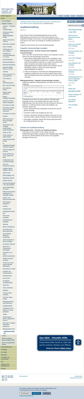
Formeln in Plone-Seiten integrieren (8, 101)
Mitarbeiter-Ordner (8, 178)
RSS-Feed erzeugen (6, 216)
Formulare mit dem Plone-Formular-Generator (8, 109)
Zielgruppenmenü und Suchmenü (8, 302)
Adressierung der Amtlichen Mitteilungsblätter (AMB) (8, 34)
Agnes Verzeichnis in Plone (8, 40)
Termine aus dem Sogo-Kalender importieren (8, 264)
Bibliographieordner (9, 329)
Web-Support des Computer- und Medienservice (7, 11)
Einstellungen (25, 393)
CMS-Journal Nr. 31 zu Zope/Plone (9, 75)
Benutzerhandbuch (8, 62)
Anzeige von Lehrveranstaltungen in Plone (9, 55)
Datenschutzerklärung (26, 396)
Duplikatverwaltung (9, 332)
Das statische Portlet (7, 88)
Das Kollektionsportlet (8, 82)
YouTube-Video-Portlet (8, 298)
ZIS (2, 361)
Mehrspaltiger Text (8, 175)
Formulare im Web (8, 105)
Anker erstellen (7, 47)
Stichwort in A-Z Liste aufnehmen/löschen (9, 254)
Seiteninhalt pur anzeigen (7, 220)
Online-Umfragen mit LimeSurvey (74, 95)
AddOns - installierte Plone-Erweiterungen (9, 27)
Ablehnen (47, 393)
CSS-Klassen (7, 78)
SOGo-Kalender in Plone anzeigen (8, 240)
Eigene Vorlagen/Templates (9, 97)
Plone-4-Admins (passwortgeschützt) (8, 339)
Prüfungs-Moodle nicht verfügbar (75, 52)
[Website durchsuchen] (75, 25)
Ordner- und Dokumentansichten (9, 198)
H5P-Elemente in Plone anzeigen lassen (8, 120)
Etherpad (4, 355)
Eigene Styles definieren (7, 93)
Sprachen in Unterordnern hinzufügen (7, 248)
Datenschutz (79, 378)
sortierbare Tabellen (9, 244)
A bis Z (4, 336)
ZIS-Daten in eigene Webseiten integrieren (9, 324)
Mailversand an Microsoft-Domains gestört (74, 37)
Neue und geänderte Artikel (8, 343)
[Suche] (83, 25)
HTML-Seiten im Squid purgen (8, 136)
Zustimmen (36, 393)
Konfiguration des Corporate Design (8, 160)
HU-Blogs (4, 349)
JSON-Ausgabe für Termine (8, 150)
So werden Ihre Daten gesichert (8, 230)
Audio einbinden (8, 59)
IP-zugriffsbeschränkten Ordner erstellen (9, 145)
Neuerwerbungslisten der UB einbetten (9, 184)
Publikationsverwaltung (9, 212)
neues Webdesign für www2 (8, 188)
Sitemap (5, 224)
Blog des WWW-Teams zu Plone (8, 68)
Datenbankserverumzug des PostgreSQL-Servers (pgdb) (75, 78)
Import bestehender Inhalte (9, 140)
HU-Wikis (4, 352)
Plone (3, 18)
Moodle (3, 368)
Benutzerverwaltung (9, 65)
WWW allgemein (6, 16)
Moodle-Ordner (7, 180)
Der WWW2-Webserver (72, 100)
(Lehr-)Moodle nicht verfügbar (74, 64)
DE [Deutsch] (69, 21)
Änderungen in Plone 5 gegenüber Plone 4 (9, 318)
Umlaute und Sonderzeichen (7, 272)
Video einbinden (8, 288)
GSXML (5, 116)
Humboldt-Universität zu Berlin (27, 21)
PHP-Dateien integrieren (7, 202)
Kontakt (67, 16)
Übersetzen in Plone (9, 269)
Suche (73, 16)
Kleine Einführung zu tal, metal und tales (8, 155)
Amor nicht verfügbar (74, 58)
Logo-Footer (6, 173)
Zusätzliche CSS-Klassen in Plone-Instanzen (8, 310)
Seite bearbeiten (23, 376)
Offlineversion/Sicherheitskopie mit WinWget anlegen (9, 193)
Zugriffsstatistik (7, 306)
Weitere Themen (7, 23)
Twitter (5, 314)
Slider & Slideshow (8, 227)
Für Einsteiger (6, 21)
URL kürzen (6, 278)
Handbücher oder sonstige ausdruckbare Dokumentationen (8, 127)
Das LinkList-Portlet (9, 85)
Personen (80, 16)
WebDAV (5, 290)
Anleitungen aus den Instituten (8, 50)
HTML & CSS (7, 132)
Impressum (73, 378)
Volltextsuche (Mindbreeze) (5, 365)
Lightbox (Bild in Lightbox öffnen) (8, 169)
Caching (5, 71)
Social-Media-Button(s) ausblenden (7, 235)
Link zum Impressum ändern (8, 165)
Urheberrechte (7, 276)
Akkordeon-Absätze (9, 44)
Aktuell (61, 16)
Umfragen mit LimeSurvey (5, 358)
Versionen (6, 285)
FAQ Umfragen (73, 105)
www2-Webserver (6, 347)
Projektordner (7, 209)
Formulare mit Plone (9, 113)
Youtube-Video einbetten (7, 293)
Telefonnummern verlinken (8, 259)
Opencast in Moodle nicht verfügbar (74, 45)
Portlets (5, 206)
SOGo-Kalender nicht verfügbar (75, 71)
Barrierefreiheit (78, 376)
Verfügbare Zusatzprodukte (7, 281)
